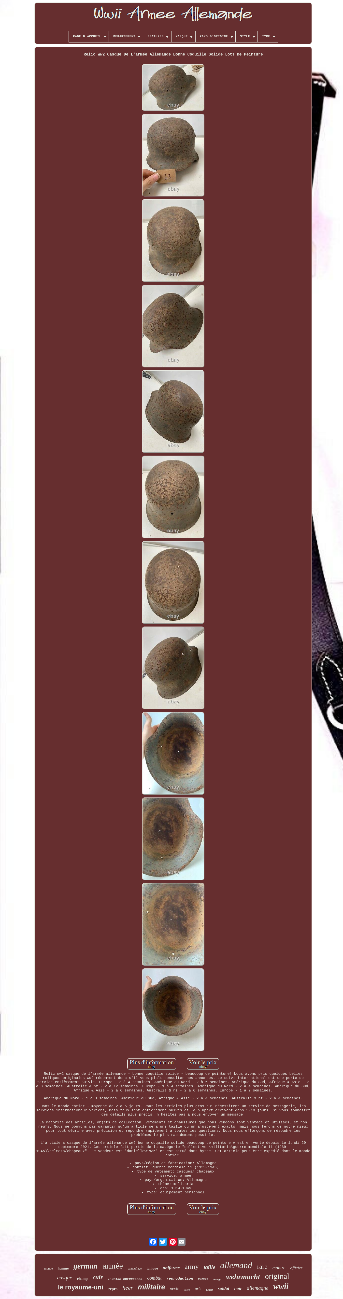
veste (174, 1289)
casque (64, 1277)
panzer (209, 1289)
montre (278, 1267)
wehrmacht (243, 1276)
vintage (217, 1279)
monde (48, 1268)
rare (262, 1266)
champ (82, 1279)
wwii (280, 1286)
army (192, 1266)
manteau (203, 1279)
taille (209, 1267)
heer (127, 1288)
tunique (152, 1268)
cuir (98, 1277)
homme (63, 1268)
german (85, 1266)
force (187, 1289)
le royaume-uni (80, 1287)
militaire (151, 1287)
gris (198, 1288)
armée (112, 1265)
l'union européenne (125, 1279)
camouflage (135, 1268)
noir (238, 1288)
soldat (223, 1288)
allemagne (257, 1288)
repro (113, 1289)
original (277, 1276)
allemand (236, 1265)
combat (154, 1278)
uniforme (171, 1267)
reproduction (180, 1279)
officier (296, 1268)
